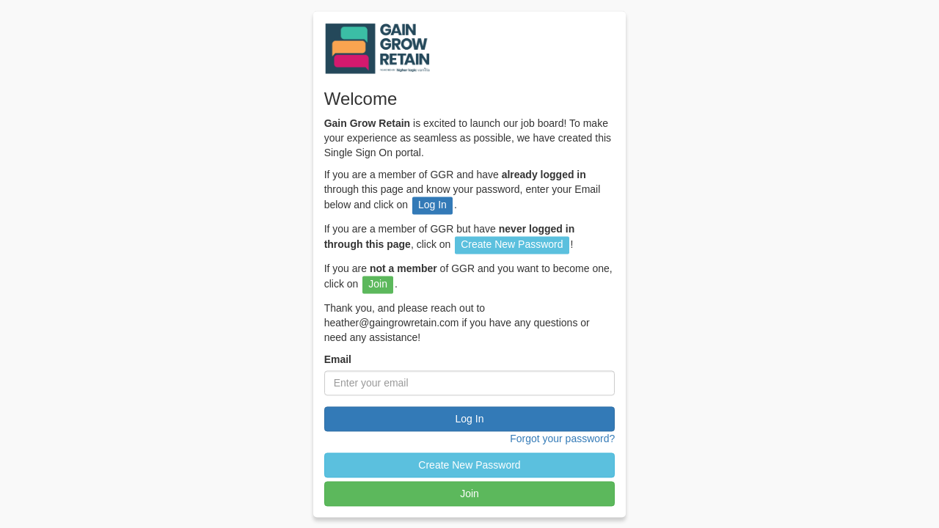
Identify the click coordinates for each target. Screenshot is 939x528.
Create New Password (469, 466)
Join (469, 494)
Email (337, 360)
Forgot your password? (562, 439)
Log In (470, 419)
